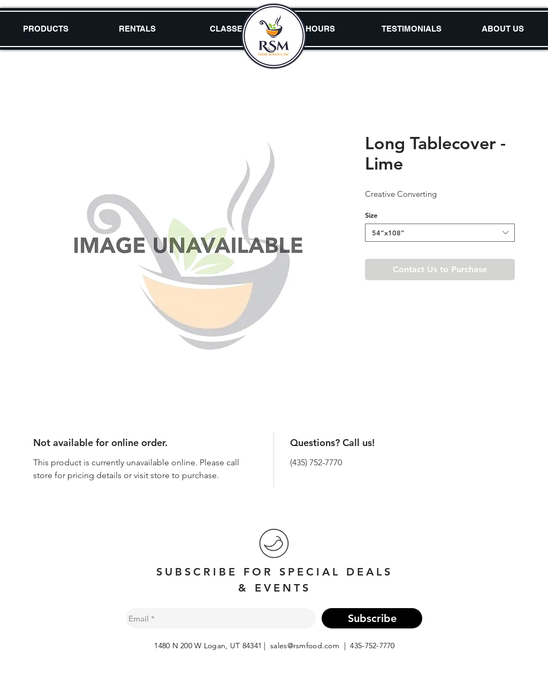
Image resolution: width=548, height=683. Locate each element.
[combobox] (440, 233)
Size (371, 215)
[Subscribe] (372, 618)
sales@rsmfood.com (304, 645)
